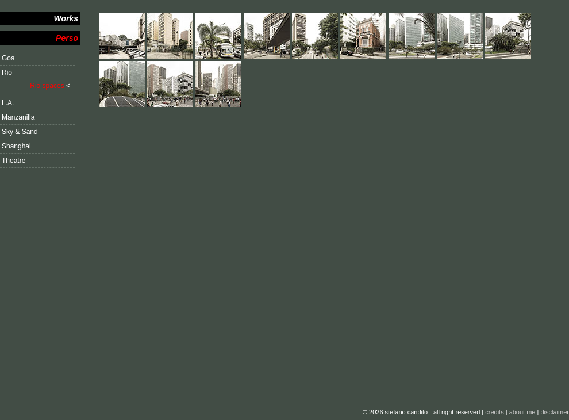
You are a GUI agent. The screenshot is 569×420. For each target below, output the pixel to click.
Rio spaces (47, 86)
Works (65, 18)
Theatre (13, 160)
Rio (7, 72)
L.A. (8, 103)
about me (522, 411)
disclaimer (554, 411)
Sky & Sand (20, 132)
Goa (8, 58)
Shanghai (16, 146)
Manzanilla (18, 117)
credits (494, 411)
